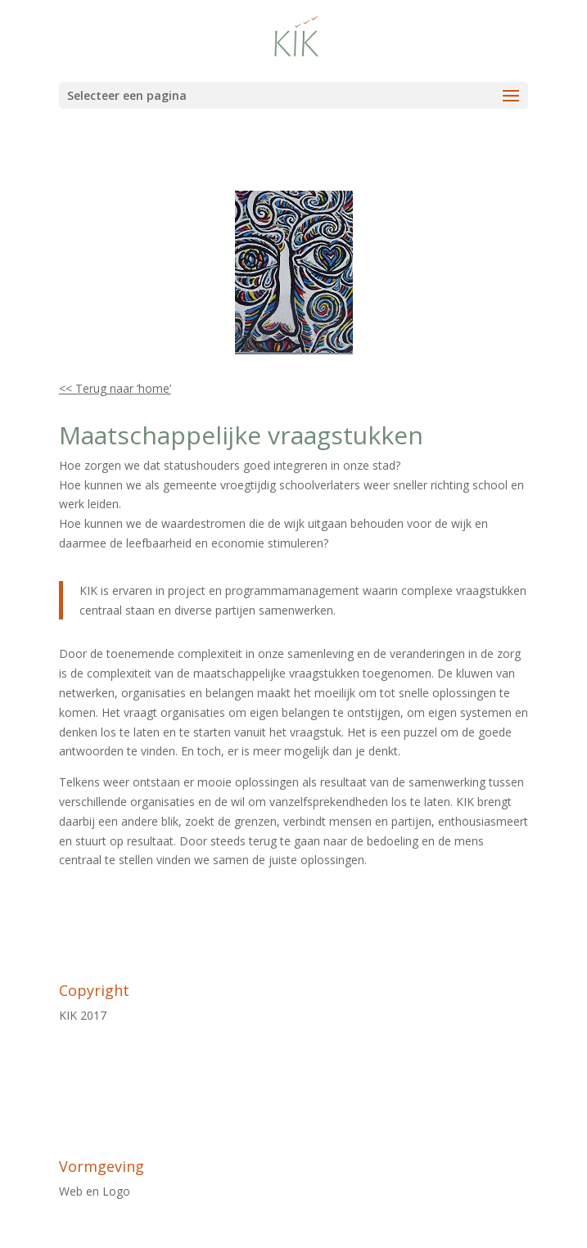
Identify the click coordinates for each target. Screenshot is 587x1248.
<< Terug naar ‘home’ (115, 388)
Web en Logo (94, 1191)
